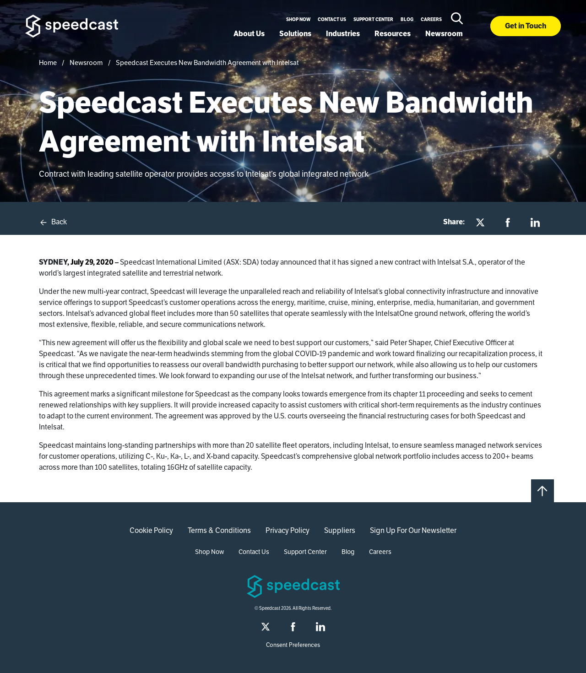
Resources (392, 33)
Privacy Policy (287, 530)
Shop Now (298, 19)
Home (48, 62)
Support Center (373, 19)
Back (53, 222)
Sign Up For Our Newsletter (413, 530)
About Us (249, 33)
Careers (431, 19)
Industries (343, 33)
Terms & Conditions (219, 530)
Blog (407, 19)
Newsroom (444, 33)
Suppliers (339, 530)
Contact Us (332, 19)
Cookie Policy (151, 530)
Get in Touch (525, 26)
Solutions (295, 33)
